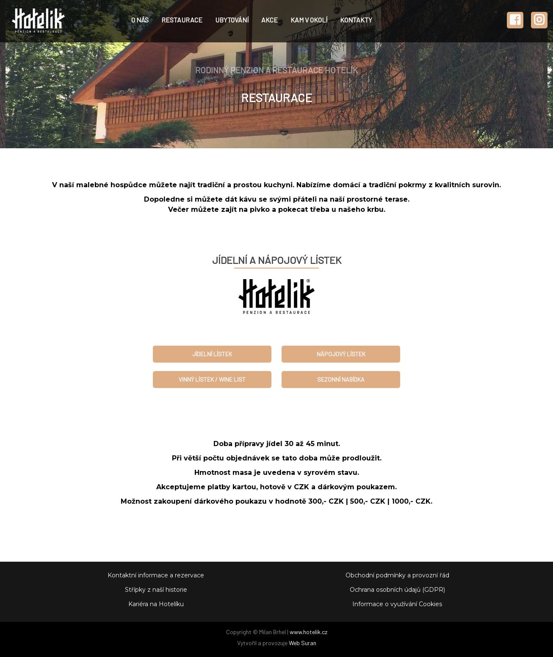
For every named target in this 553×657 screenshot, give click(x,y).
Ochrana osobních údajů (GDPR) (397, 589)
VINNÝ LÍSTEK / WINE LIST (212, 379)
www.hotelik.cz (308, 631)
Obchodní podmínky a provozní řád (397, 575)
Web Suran (302, 642)
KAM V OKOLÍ (308, 20)
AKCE (269, 20)
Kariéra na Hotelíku (156, 604)
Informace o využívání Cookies (397, 604)
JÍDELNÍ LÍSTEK (212, 354)
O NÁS (140, 20)
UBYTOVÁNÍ (232, 20)
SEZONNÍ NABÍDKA (341, 379)
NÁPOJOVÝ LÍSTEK (341, 354)
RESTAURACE (181, 20)
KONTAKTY (356, 20)
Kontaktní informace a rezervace (156, 575)
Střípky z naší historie (156, 589)
